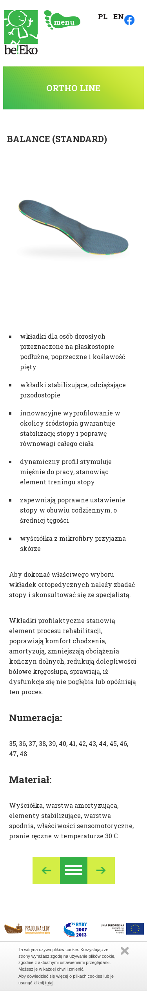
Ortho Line (73, 870)
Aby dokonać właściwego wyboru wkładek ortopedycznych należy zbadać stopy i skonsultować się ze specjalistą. (72, 584)
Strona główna (21, 32)
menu (64, 22)
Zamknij (125, 951)
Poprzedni (46, 870)
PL (103, 16)
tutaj (49, 982)
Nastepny (101, 870)
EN (118, 16)
